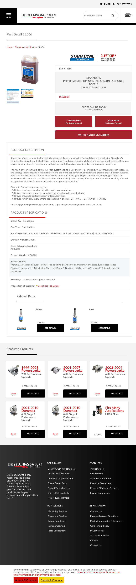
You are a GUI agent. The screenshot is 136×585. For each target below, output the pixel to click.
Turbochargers (97, 468)
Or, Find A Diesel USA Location (93, 134)
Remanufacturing (56, 526)
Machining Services (57, 511)
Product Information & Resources (106, 521)
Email (107, 4)
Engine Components (100, 493)
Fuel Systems (96, 473)
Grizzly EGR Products (58, 493)
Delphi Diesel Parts (57, 483)
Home (10, 47)
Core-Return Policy (99, 526)
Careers (94, 540)
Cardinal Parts (74, 121)
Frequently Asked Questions (104, 516)
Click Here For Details (48, 285)
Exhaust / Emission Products (104, 488)
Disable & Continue (52, 580)
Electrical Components (101, 483)
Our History (96, 511)
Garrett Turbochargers (59, 488)
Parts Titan (113, 121)
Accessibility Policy (99, 535)
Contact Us (95, 545)
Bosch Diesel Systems (58, 473)
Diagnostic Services (57, 516)
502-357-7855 (124, 4)
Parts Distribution (56, 530)
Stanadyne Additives (25, 47)
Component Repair (57, 521)
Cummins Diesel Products (60, 478)
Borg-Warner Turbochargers (61, 468)
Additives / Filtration (100, 478)
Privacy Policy (97, 530)
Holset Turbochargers (58, 498)
